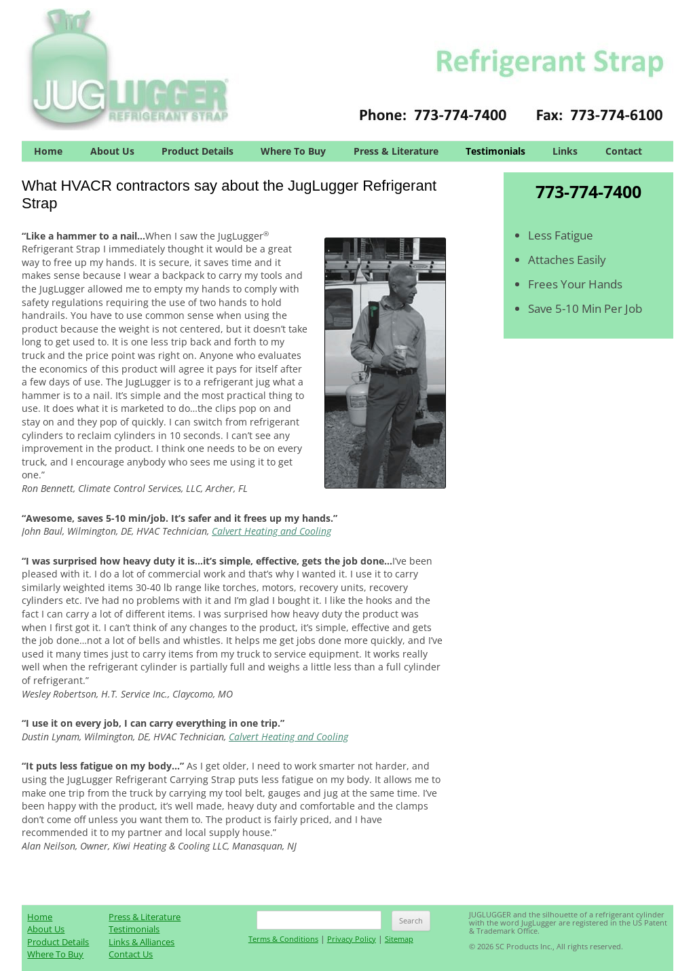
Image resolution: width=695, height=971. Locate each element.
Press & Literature (396, 151)
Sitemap (399, 939)
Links (565, 151)
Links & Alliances (141, 942)
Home (48, 151)
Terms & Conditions (283, 939)
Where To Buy (293, 151)
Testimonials (495, 151)
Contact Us (131, 954)
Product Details (197, 151)
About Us (112, 151)
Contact (623, 151)
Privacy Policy (351, 939)
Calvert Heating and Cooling (271, 531)
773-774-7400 (588, 191)
